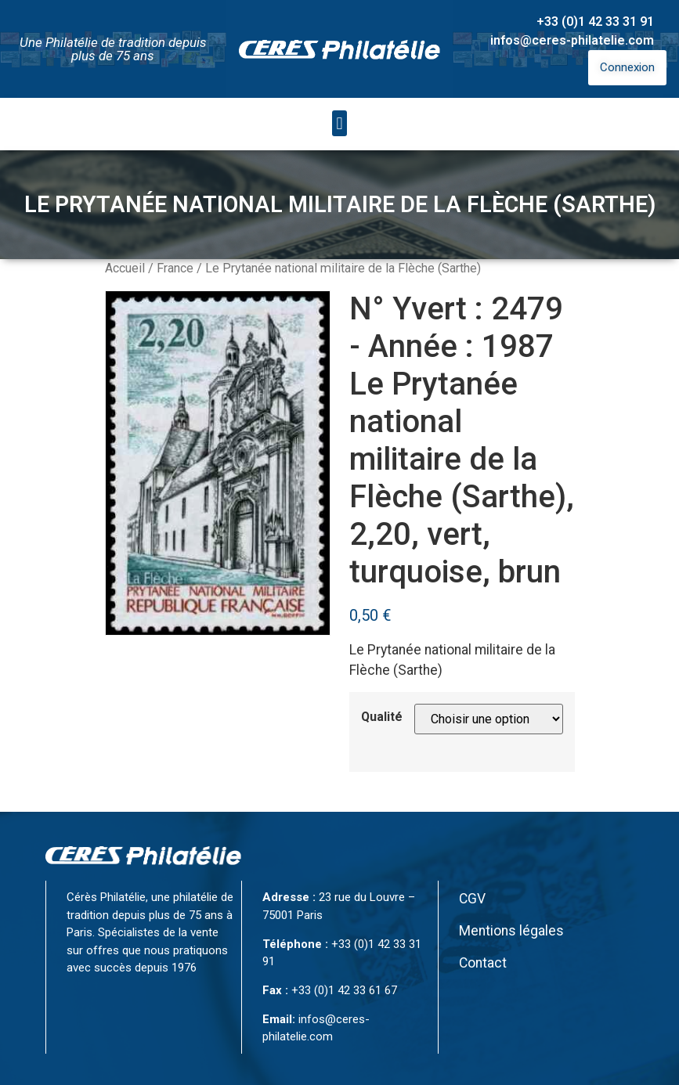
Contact (483, 963)
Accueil (125, 268)
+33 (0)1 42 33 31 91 (595, 21)
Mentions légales (511, 931)
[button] (339, 123)
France (175, 268)
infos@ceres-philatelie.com (572, 40)
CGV (472, 899)
